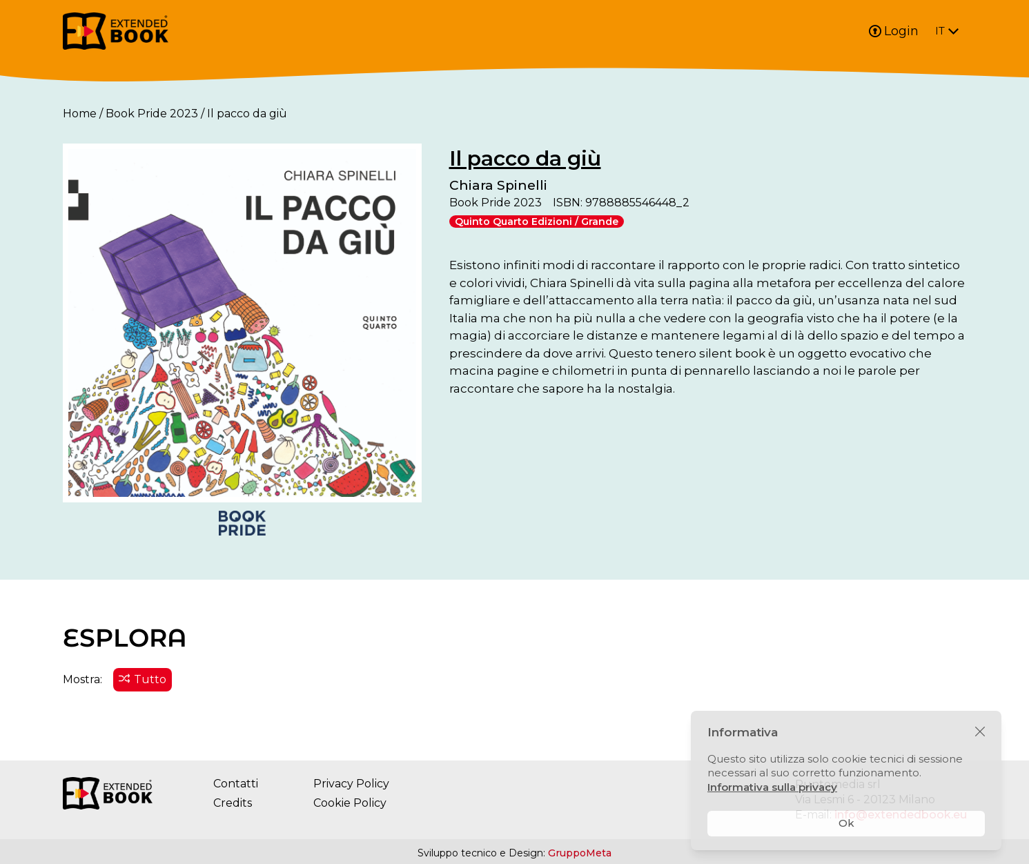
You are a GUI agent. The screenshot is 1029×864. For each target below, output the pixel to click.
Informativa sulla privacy (772, 787)
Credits (232, 802)
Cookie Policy (349, 802)
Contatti (235, 783)
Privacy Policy (351, 783)
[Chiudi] (980, 732)
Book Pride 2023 (152, 113)
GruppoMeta (579, 853)
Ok (846, 822)
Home (80, 113)
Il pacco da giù (525, 158)
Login (894, 31)
